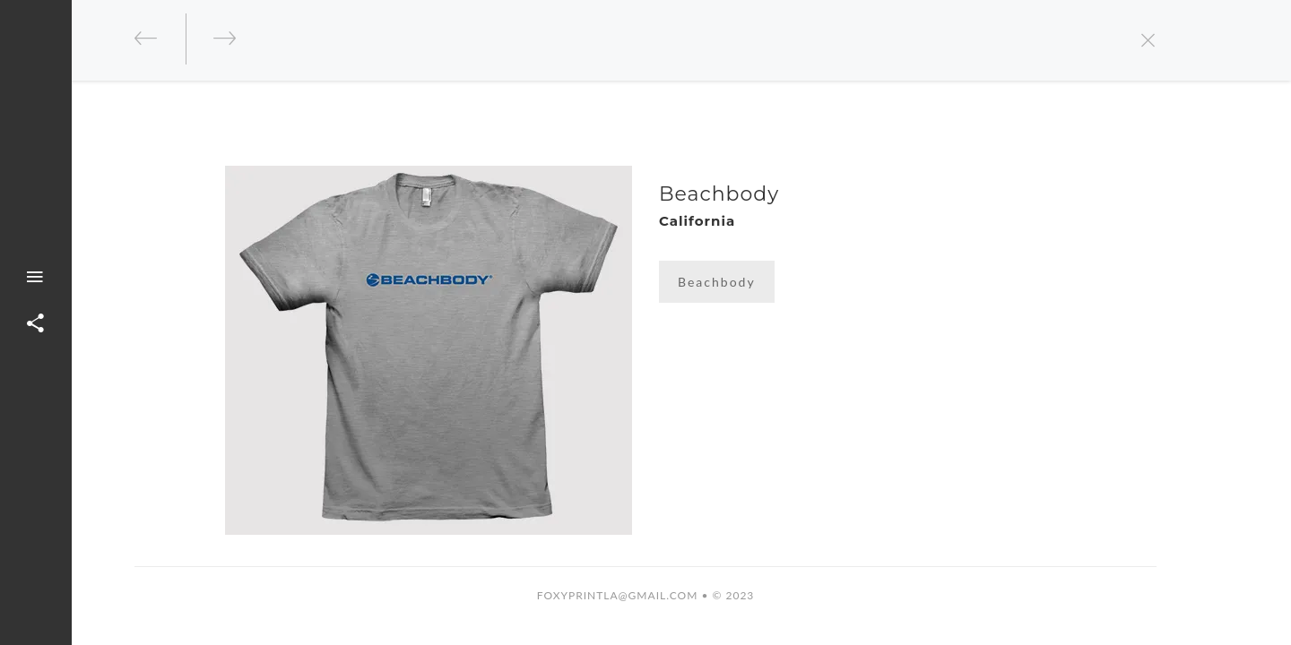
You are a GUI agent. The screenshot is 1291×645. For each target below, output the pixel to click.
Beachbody (717, 281)
